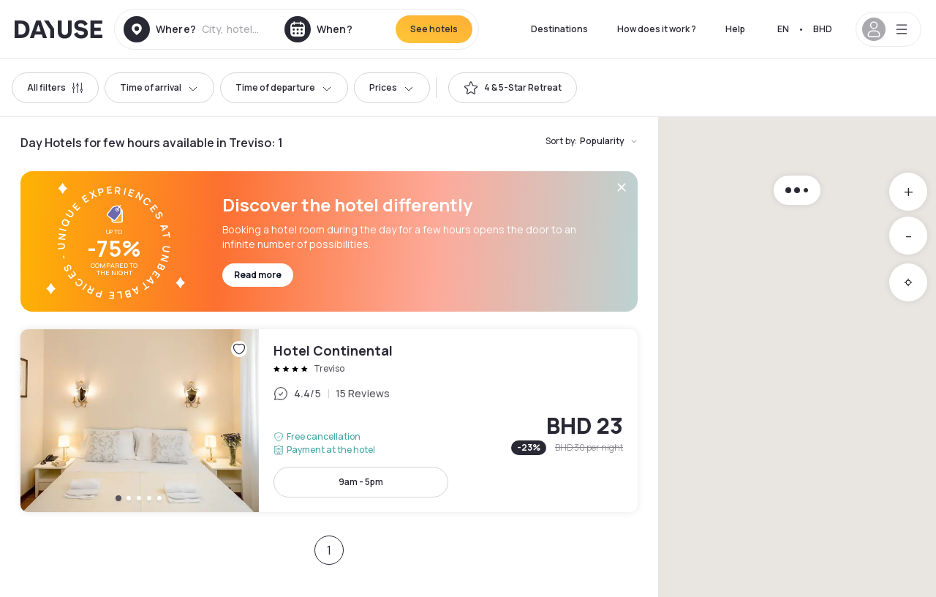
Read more (258, 275)
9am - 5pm (361, 482)
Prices (392, 87)
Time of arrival (159, 87)
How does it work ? (656, 29)
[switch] (512, 87)
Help (735, 29)
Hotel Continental (329, 420)
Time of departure (284, 87)
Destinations (559, 29)
